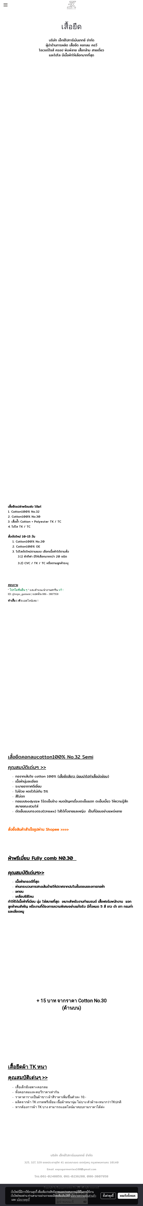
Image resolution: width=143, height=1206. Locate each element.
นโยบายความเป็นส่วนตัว (83, 1195)
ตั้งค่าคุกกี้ (108, 1195)
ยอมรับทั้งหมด (127, 1195)
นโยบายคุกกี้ (23, 1199)
